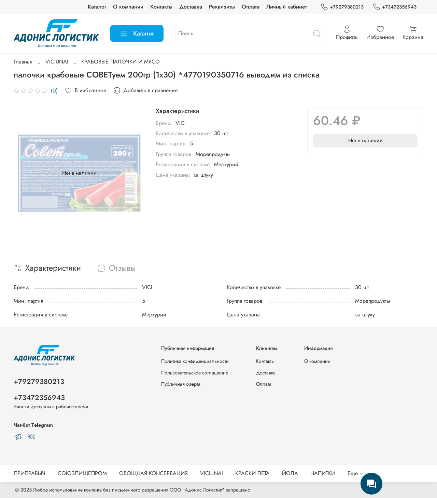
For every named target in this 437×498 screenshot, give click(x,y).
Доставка (190, 7)
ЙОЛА (290, 473)
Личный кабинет (286, 7)
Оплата (250, 7)
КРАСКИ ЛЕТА (252, 473)
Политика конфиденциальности (195, 361)
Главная (23, 62)
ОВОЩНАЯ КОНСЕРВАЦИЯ (153, 473)
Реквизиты (222, 7)
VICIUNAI (56, 62)
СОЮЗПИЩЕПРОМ (82, 473)
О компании (128, 7)
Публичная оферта (180, 384)
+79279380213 (342, 7)
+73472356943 (395, 7)
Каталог (97, 7)
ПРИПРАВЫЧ (29, 473)
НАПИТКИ (322, 473)
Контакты (161, 7)
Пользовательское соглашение (194, 372)
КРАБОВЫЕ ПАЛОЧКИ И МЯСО (120, 62)
